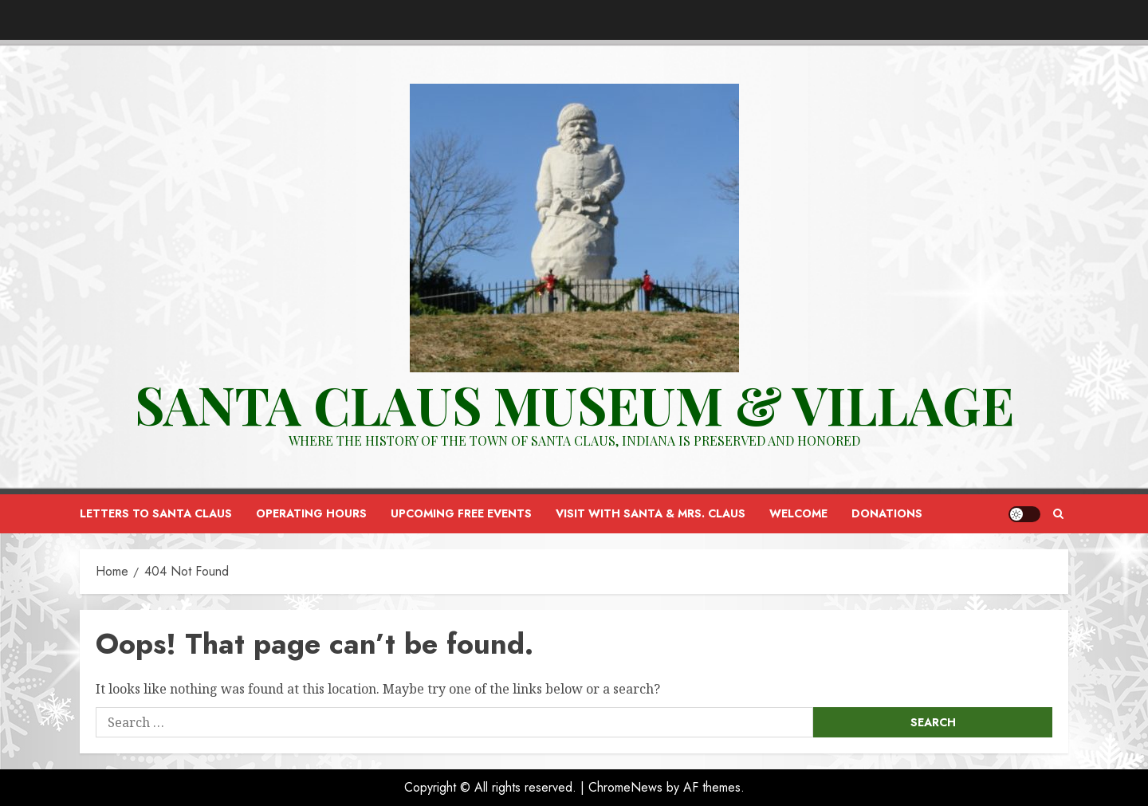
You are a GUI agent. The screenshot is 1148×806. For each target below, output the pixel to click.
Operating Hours (311, 513)
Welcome (798, 513)
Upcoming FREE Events (461, 513)
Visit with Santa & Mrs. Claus (650, 513)
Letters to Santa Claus (156, 513)
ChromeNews (625, 787)
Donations (886, 513)
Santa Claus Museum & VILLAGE (574, 404)
